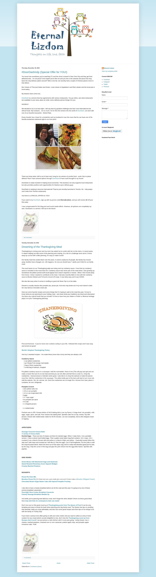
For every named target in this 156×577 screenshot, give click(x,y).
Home (58, 563)
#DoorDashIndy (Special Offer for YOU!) (44, 72)
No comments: (28, 237)
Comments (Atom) (35, 566)
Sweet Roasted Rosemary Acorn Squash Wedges (39, 464)
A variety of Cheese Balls (31, 434)
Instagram (107, 82)
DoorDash (25, 98)
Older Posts (90, 563)
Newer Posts (26, 563)
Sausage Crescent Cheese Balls (33, 432)
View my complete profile (109, 71)
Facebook (107, 79)
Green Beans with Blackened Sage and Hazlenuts (40, 462)
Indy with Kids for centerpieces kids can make (42, 501)
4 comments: (27, 557)
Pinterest (106, 86)
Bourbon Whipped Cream (85, 479)
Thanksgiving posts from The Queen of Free (65, 505)
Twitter (106, 84)
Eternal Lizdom (109, 68)
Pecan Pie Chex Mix (29, 477)
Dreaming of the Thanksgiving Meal (42, 246)
